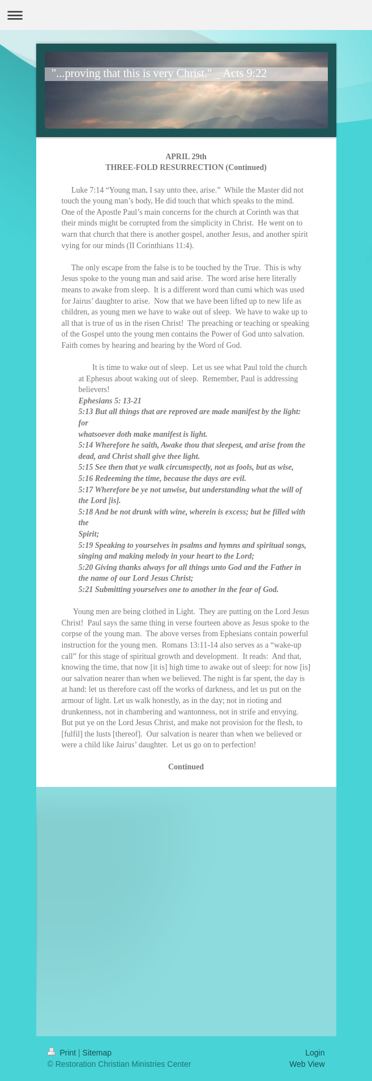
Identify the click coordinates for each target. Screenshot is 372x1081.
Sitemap (97, 1052)
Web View (307, 1064)
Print (63, 1052)
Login (314, 1052)
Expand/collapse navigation (186, 15)
